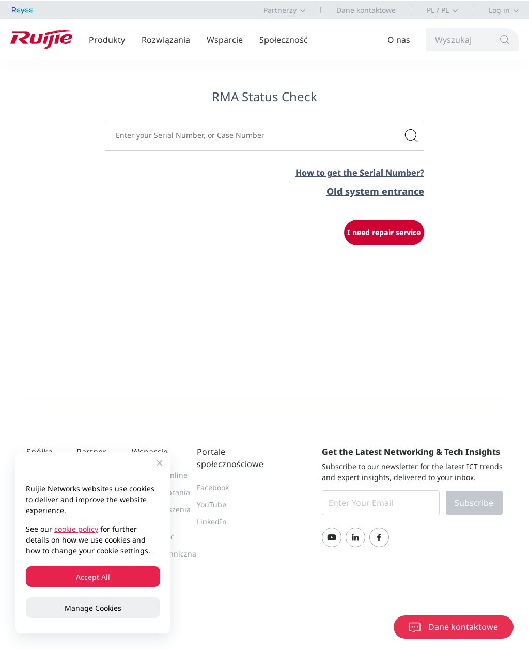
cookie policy (76, 529)
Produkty (107, 39)
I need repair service (384, 232)
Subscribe (474, 502)
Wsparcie (225, 39)
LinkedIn (212, 522)
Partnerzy (280, 10)
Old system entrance (375, 191)
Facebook (213, 487)
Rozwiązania (166, 39)
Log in (499, 10)
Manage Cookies (93, 608)
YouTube (211, 504)
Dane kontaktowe (366, 10)
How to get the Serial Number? (359, 172)
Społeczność (283, 39)
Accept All (93, 577)
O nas (398, 39)
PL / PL (438, 10)
